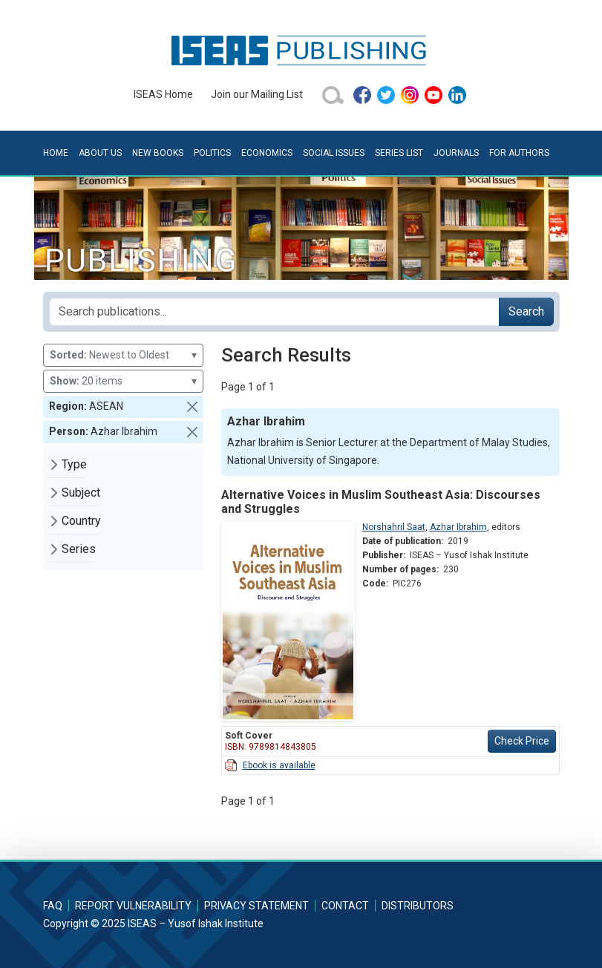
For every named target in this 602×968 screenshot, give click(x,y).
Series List (399, 153)
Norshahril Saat (393, 527)
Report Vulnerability (133, 906)
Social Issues (333, 153)
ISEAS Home (163, 94)
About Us (100, 153)
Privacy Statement (256, 906)
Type (74, 464)
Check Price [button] (521, 741)
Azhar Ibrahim (458, 527)
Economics (266, 153)
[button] (192, 407)
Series (79, 549)
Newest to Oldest (123, 355)
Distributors (418, 906)
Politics (212, 153)
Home (55, 153)
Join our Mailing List (257, 94)
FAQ (52, 906)
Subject (81, 492)
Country (81, 521)
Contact (345, 906)
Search (526, 311)
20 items (123, 381)
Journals (456, 153)
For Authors (519, 153)
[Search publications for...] (274, 312)
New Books (157, 153)
